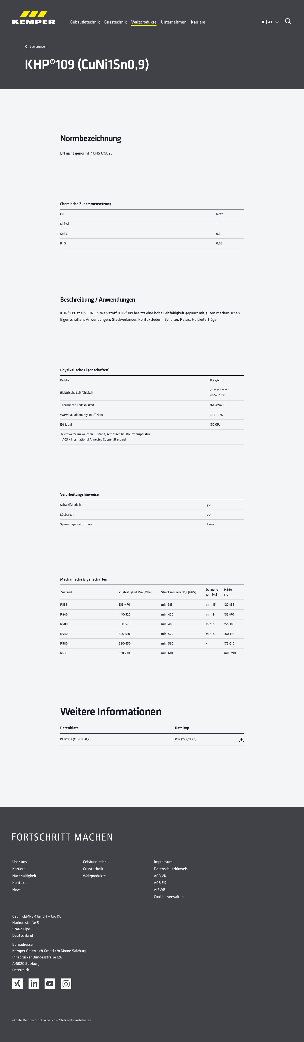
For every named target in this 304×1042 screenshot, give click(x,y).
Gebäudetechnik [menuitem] (85, 22)
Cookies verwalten (169, 897)
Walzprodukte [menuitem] (143, 22)
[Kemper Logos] (33, 17)
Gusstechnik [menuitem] (115, 22)
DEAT (270, 22)
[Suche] (288, 22)
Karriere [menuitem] (198, 22)
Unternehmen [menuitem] (174, 22)
